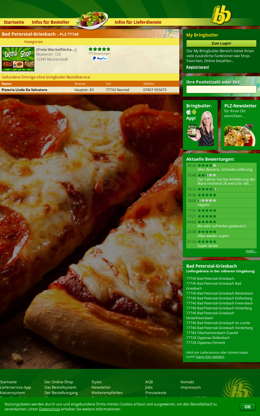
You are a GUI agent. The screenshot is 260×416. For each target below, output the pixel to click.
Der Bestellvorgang (61, 392)
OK (248, 407)
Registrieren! (197, 67)
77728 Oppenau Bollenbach (208, 337)
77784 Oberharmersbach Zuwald (212, 332)
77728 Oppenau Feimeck (205, 342)
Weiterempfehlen (107, 392)
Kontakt (187, 381)
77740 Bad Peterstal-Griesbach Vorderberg (219, 327)
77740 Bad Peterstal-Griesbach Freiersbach (219, 303)
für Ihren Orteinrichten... (240, 124)
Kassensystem (12, 392)
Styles (96, 381)
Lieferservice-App (15, 387)
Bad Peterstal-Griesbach (211, 266)
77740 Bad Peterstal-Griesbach (210, 278)
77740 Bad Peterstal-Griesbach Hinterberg (219, 308)
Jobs (149, 387)
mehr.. (251, 251)
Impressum (191, 387)
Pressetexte (155, 392)
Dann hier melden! (210, 357)
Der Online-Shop (58, 381)
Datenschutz (49, 409)
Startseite (14, 22)
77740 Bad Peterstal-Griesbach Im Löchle (218, 323)
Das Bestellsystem (60, 387)
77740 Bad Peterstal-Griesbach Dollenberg (219, 298)
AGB (149, 381)
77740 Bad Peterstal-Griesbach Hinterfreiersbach (210, 315)
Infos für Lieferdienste (138, 22)
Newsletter (101, 387)
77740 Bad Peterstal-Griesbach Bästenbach (219, 293)
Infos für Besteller (50, 22)
